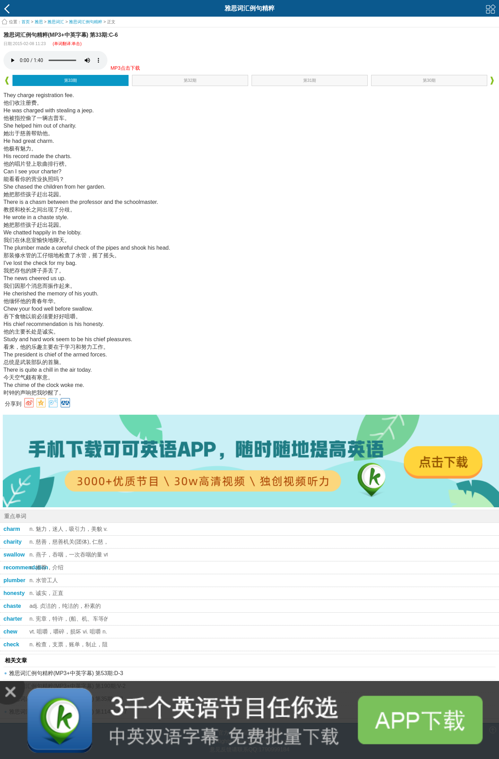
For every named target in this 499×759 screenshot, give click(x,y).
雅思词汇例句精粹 (85, 21)
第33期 (70, 80)
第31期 (309, 80)
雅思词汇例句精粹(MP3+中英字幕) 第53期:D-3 (66, 673)
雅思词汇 (55, 21)
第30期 (429, 80)
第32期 (190, 80)
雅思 (39, 21)
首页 (25, 21)
